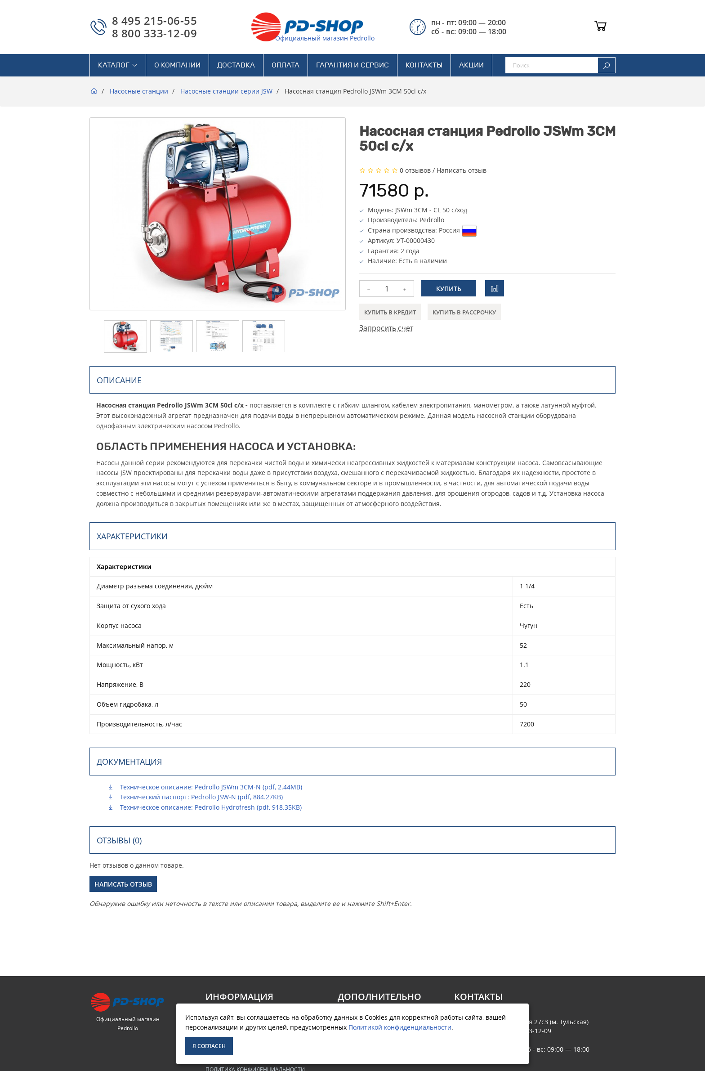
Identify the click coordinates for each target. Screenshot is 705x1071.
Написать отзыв (461, 170)
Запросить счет (386, 328)
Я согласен (209, 1046)
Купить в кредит (390, 312)
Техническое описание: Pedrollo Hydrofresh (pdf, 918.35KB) (204, 807)
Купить (448, 288)
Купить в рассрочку (464, 312)
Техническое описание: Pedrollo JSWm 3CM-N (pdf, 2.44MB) (204, 787)
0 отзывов (415, 170)
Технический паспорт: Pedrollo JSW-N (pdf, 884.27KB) (195, 797)
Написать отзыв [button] (123, 884)
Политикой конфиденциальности (399, 1027)
